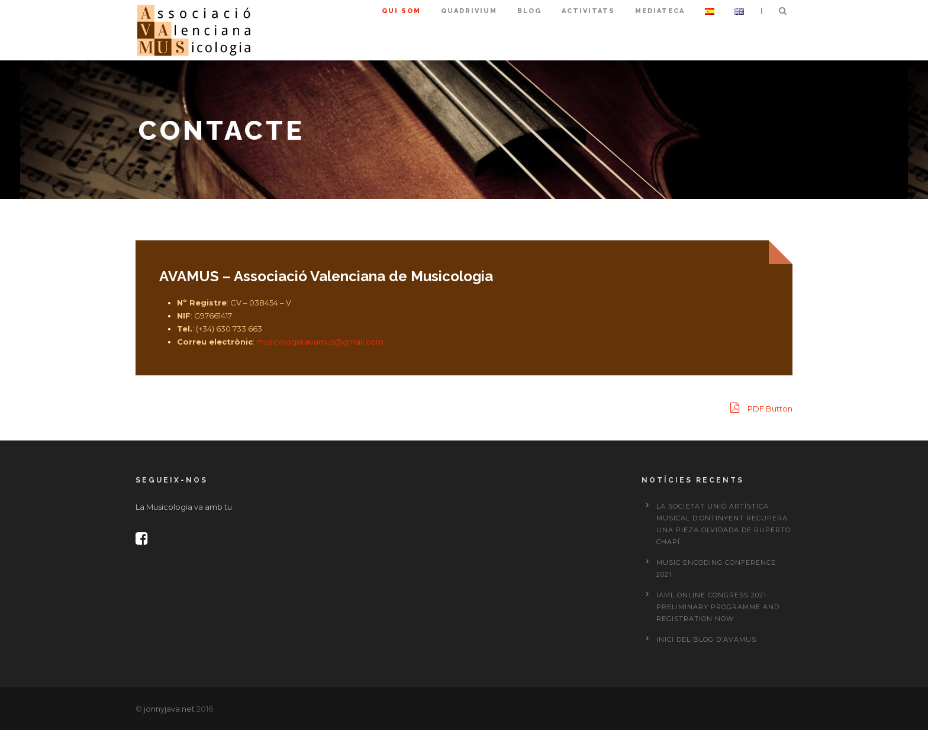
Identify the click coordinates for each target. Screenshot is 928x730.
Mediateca (660, 11)
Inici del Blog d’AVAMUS (706, 639)
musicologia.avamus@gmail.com (319, 341)
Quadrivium (469, 11)
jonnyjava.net (169, 708)
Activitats (588, 11)
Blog (529, 11)
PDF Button (761, 407)
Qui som (401, 11)
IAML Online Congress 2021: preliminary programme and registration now (717, 607)
